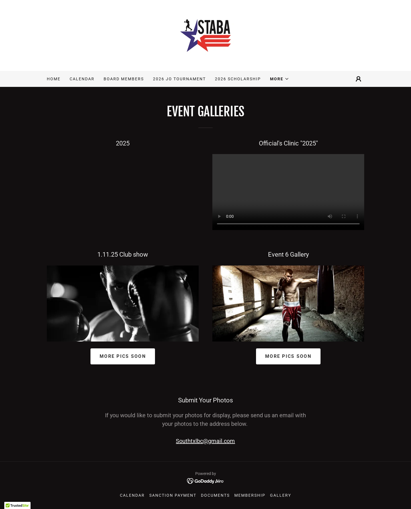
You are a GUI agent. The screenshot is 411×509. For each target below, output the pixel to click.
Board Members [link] (124, 79)
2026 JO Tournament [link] (179, 79)
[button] (279, 78)
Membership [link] (249, 495)
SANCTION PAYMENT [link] (172, 495)
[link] (205, 35)
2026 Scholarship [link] (238, 79)
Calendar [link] (82, 79)
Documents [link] (215, 495)
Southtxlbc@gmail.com (205, 441)
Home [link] (54, 79)
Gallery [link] (280, 495)
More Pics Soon (123, 356)
